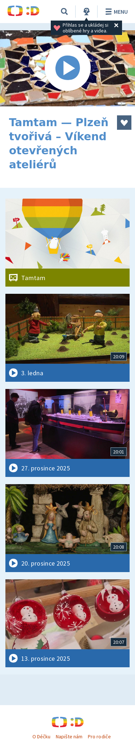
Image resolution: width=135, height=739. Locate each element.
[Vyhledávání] (64, 11)
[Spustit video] (67, 68)
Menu (115, 11)
